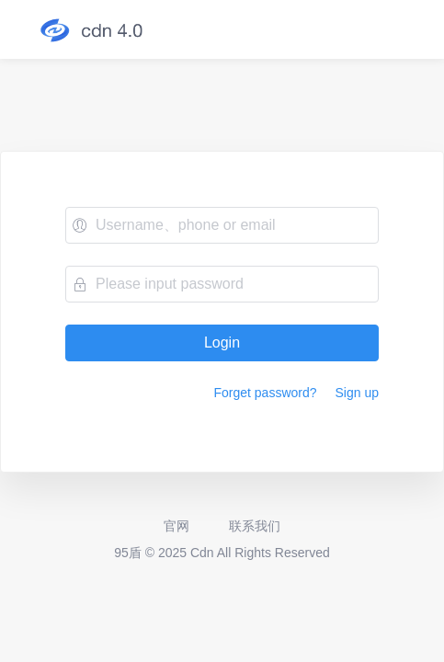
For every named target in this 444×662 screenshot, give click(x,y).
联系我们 (253, 526)
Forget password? (264, 392)
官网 (176, 526)
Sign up (357, 392)
